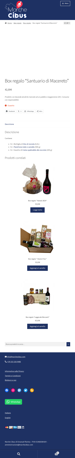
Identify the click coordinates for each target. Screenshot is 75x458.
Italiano (8, 413)
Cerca (19, 454)
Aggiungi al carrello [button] (37, 268)
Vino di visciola (29, 144)
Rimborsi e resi (10, 380)
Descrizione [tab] (9, 124)
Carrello (48, 452)
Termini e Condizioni (13, 376)
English (8, 418)
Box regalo (27, 23)
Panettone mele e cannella (24, 147)
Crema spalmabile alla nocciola (34, 150)
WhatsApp (15, 402)
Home (9, 23)
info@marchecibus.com (16, 357)
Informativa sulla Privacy (14, 371)
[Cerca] (68, 344)
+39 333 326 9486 (14, 362)
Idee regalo (17, 23)
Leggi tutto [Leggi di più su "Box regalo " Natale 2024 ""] (37, 210)
